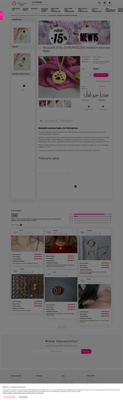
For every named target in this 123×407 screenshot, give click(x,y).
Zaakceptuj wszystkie (10, 397)
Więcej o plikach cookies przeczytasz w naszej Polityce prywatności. (23, 393)
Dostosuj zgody (23, 397)
